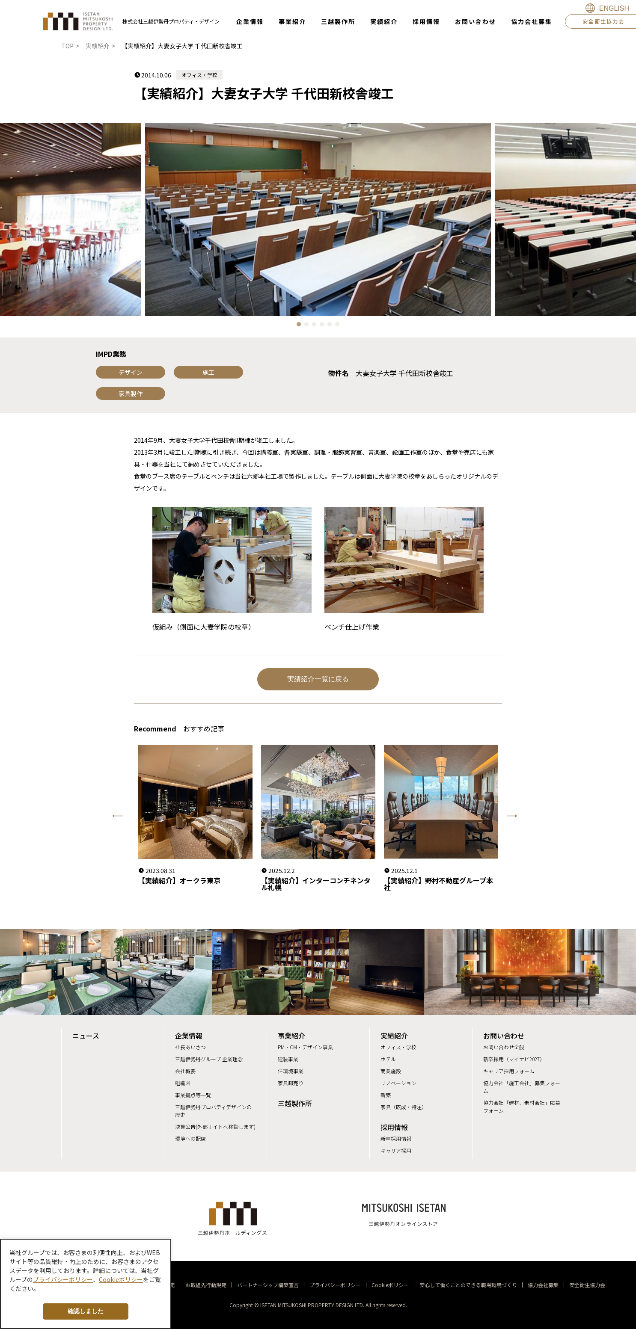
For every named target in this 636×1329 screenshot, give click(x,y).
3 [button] (316, 326)
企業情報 (188, 1035)
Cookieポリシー (390, 1284)
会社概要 (185, 1070)
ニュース (85, 1035)
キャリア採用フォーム (509, 1070)
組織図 (182, 1082)
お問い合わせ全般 (503, 1047)
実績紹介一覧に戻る (318, 679)
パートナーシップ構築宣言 (268, 1284)
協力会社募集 (543, 1284)
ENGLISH (614, 8)
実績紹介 (394, 1035)
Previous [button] (117, 817)
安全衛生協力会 (587, 1284)
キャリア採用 (395, 1150)
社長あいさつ (190, 1047)
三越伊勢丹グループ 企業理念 (209, 1059)
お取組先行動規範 (205, 1284)
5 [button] (331, 326)
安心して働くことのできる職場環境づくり (468, 1284)
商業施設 (390, 1070)
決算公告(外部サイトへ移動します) (215, 1126)
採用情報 (394, 1127)
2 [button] (308, 326)
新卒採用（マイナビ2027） (514, 1059)
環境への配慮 (190, 1138)
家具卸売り (290, 1082)
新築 (385, 1094)
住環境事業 (290, 1070)
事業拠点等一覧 (193, 1094)
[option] (318, 219)
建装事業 (288, 1059)
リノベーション (398, 1082)
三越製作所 (295, 1103)
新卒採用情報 (395, 1138)
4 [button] (324, 326)
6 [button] (339, 326)
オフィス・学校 (398, 1047)
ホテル (388, 1059)
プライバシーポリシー (335, 1284)
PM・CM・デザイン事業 (305, 1047)
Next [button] (497, 817)
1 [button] (301, 326)
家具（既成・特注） (403, 1106)
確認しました (86, 1311)
